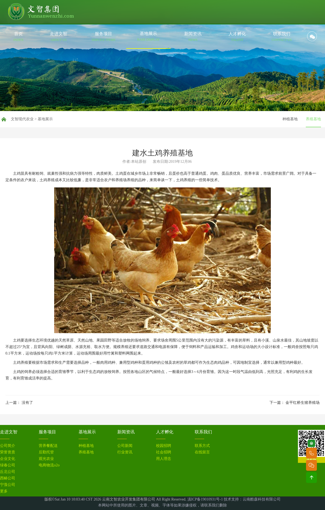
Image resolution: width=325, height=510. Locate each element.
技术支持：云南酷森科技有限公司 (252, 499)
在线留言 (202, 452)
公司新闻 (124, 446)
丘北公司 (7, 472)
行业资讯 (124, 452)
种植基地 (290, 119)
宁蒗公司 (7, 485)
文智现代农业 (22, 119)
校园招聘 (163, 446)
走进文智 (8, 432)
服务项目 (47, 432)
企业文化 (7, 459)
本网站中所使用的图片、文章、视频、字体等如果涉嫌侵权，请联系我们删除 (162, 505)
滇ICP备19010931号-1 (205, 499)
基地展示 (45, 119)
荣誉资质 (7, 452)
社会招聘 (163, 452)
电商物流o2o (49, 465)
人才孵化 (164, 432)
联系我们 (203, 432)
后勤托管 (46, 452)
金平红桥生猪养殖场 (302, 403)
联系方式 (202, 446)
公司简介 (7, 446)
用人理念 (163, 459)
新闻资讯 (126, 432)
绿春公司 (7, 465)
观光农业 (46, 459)
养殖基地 (313, 119)
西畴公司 (7, 478)
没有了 (27, 403)
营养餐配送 (48, 446)
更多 (4, 491)
